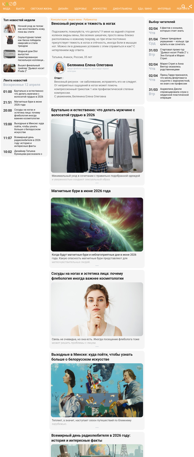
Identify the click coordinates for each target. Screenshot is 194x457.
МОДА (6, 8)
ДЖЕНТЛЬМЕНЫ (122, 8)
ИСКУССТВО (100, 8)
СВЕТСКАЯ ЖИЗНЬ (41, 8)
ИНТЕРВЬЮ (164, 8)
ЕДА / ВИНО (145, 8)
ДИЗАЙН (63, 8)
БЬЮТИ (20, 8)
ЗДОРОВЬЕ (80, 8)
